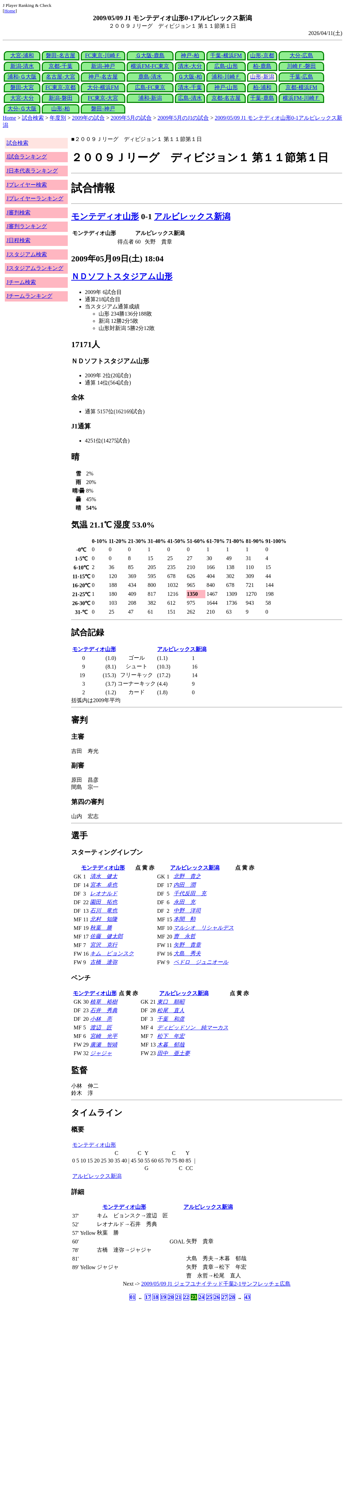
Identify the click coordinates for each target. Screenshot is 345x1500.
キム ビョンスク (112, 953)
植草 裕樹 (103, 1002)
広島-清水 (190, 98)
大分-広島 (301, 55)
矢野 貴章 (187, 945)
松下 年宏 (170, 1036)
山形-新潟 (262, 77)
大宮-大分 (22, 98)
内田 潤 (184, 885)
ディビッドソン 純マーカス (192, 1027)
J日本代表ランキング (32, 171)
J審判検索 (18, 212)
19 (163, 1297)
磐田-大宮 (22, 87)
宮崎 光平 (103, 1036)
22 (186, 1297)
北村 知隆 (103, 919)
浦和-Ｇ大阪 (22, 77)
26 (216, 1297)
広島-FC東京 (150, 87)
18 (155, 1297)
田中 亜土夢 (173, 1053)
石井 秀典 (103, 1010)
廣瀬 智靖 (103, 1045)
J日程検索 (18, 240)
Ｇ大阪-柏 (190, 77)
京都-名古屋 (226, 98)
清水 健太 (103, 876)
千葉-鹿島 (262, 98)
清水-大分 (190, 66)
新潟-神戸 (103, 66)
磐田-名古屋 (60, 55)
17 (148, 1297)
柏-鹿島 (262, 66)
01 (132, 1297)
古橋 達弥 (103, 962)
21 (178, 1297)
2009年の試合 (88, 118)
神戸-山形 (226, 87)
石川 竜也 (103, 910)
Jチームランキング (29, 296)
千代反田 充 (190, 893)
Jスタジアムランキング (35, 268)
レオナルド (103, 893)
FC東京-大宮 (103, 98)
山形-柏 (60, 108)
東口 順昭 (170, 1002)
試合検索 (33, 118)
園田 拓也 (103, 902)
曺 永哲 (184, 936)
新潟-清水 (22, 66)
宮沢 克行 (103, 945)
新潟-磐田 (60, 98)
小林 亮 (101, 1019)
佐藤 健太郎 (106, 936)
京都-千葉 (60, 66)
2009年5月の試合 (131, 118)
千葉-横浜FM (226, 55)
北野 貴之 (187, 876)
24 (201, 1297)
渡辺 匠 (101, 1027)
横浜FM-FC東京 (150, 66)
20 (171, 1297)
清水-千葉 (190, 87)
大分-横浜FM (103, 87)
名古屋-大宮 (60, 77)
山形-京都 (262, 55)
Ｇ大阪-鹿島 (150, 55)
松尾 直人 (170, 1010)
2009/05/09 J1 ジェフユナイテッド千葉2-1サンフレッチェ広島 (216, 1284)
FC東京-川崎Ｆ (103, 55)
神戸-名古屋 (102, 77)
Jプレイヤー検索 (27, 185)
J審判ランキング (27, 226)
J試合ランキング (27, 157)
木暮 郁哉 (170, 1045)
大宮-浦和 (22, 55)
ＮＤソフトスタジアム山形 (121, 276)
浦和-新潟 (150, 98)
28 (232, 1297)
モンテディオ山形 (105, 216)
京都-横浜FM (301, 87)
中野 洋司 (187, 910)
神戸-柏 (190, 55)
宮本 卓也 (103, 885)
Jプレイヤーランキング (35, 198)
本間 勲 (184, 919)
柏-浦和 (262, 87)
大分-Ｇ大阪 (22, 108)
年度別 (58, 118)
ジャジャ (101, 1053)
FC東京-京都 (60, 87)
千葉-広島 (301, 77)
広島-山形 (226, 66)
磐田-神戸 (103, 108)
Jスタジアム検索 (27, 254)
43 (247, 1297)
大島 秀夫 (187, 953)
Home (9, 10)
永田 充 (184, 902)
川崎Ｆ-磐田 (301, 66)
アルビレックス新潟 (192, 216)
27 (224, 1297)
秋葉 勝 (101, 928)
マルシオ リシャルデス (204, 928)
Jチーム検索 (21, 282)
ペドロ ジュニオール (201, 962)
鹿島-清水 (150, 77)
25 (209, 1297)
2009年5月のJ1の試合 (183, 118)
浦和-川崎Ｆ (226, 77)
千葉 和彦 (170, 1019)
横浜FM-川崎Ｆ (301, 98)
